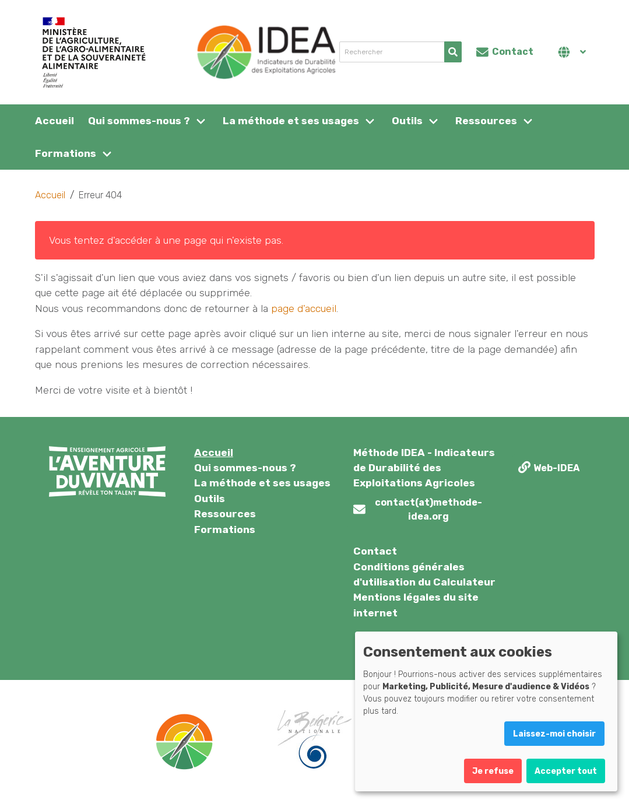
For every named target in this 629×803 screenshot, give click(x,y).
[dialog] (486, 711)
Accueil (54, 121)
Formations (65, 153)
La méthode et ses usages (291, 121)
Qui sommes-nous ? (139, 121)
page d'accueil (303, 308)
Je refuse (493, 771)
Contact (375, 551)
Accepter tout (566, 771)
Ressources (486, 121)
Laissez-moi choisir (554, 734)
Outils (407, 121)
